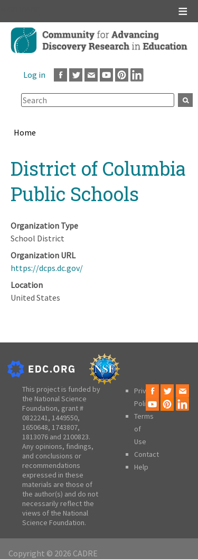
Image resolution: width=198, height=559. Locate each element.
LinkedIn (137, 75)
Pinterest (121, 75)
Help (141, 467)
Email (91, 75)
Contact (146, 454)
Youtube (106, 75)
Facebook (60, 75)
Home (25, 132)
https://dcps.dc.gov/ (47, 268)
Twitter (75, 75)
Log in (34, 74)
